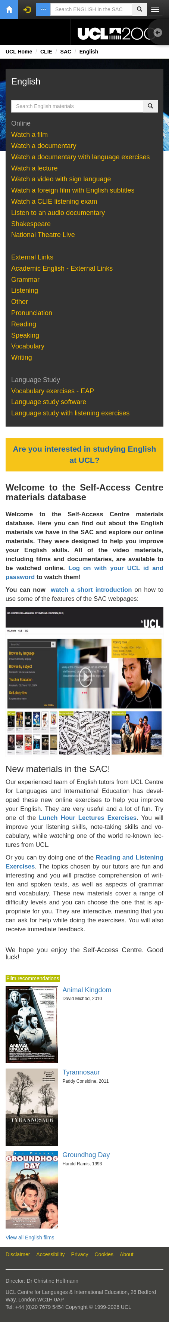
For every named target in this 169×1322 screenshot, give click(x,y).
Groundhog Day (86, 1155)
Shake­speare (32, 224)
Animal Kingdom (86, 990)
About (127, 1254)
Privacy (79, 1254)
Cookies (104, 1254)
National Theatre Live (43, 235)
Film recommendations (32, 978)
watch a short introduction (91, 589)
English (88, 52)
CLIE (46, 52)
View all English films (30, 1237)
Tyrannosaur (81, 1072)
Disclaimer (18, 1254)
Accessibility (50, 1254)
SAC (66, 52)
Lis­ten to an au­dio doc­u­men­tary (58, 212)
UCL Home (19, 52)
